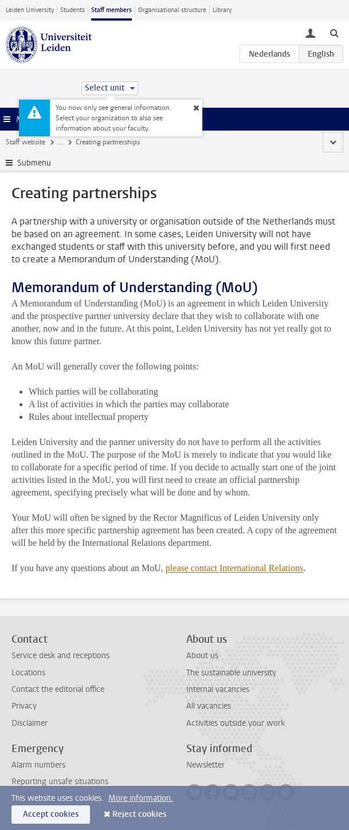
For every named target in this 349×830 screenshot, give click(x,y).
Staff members (111, 10)
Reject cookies (139, 814)
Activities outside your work (235, 723)
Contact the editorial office (57, 689)
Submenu (34, 163)
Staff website (25, 142)
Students (72, 10)
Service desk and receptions (60, 655)
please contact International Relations (234, 568)
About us (202, 655)
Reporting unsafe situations (59, 781)
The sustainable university (231, 672)
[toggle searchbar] (334, 32)
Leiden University (30, 10)
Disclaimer (29, 723)
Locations (28, 672)
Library (222, 10)
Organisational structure (172, 10)
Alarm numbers (38, 765)
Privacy (24, 706)
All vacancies (208, 706)
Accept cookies (51, 814)
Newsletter (205, 765)
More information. (140, 798)
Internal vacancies (217, 689)
